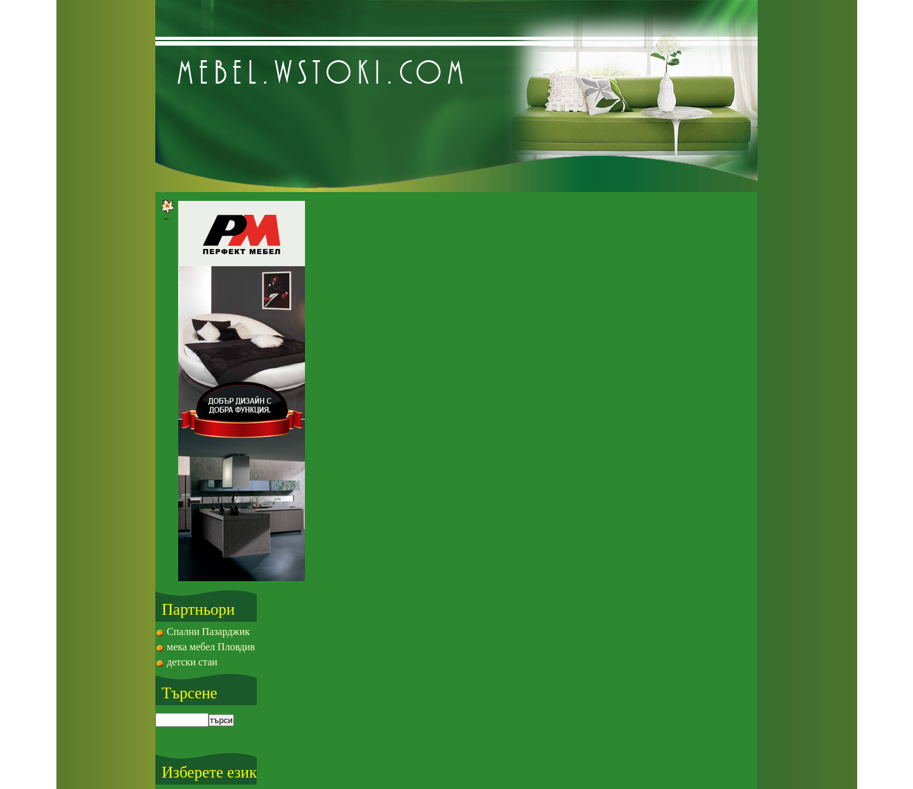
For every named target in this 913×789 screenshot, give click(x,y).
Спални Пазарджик (208, 631)
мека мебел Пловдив (211, 646)
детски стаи (192, 662)
